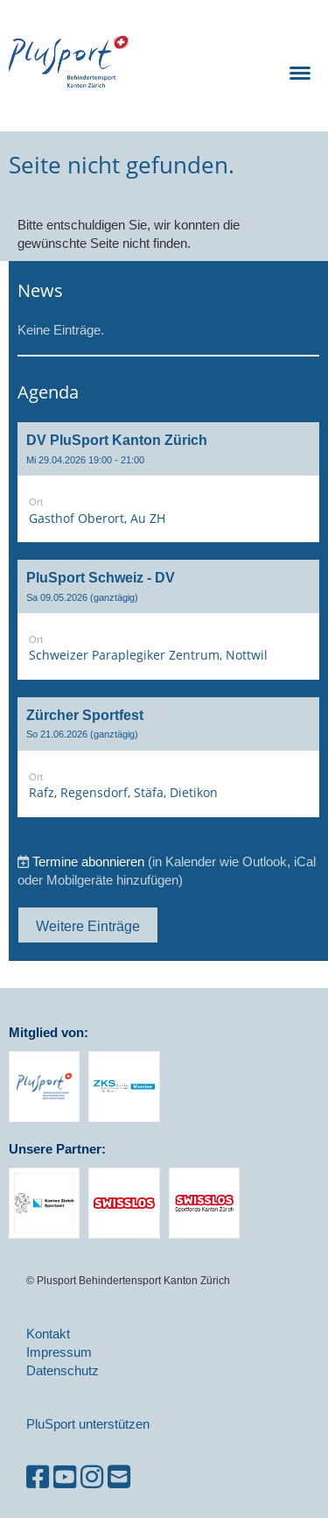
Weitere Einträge (88, 926)
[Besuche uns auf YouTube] (64, 1477)
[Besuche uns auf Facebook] (37, 1477)
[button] (168, 482)
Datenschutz (62, 1370)
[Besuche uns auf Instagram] (91, 1477)
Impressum (59, 1352)
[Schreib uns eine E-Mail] (119, 1477)
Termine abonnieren (88, 861)
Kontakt (48, 1333)
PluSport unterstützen (88, 1423)
